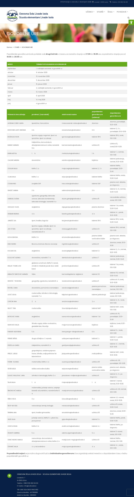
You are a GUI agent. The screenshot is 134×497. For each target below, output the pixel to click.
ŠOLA (110, 11)
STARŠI (100, 11)
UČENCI (89, 11)
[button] (131, 22)
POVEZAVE (121, 11)
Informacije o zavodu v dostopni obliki (76, 2)
